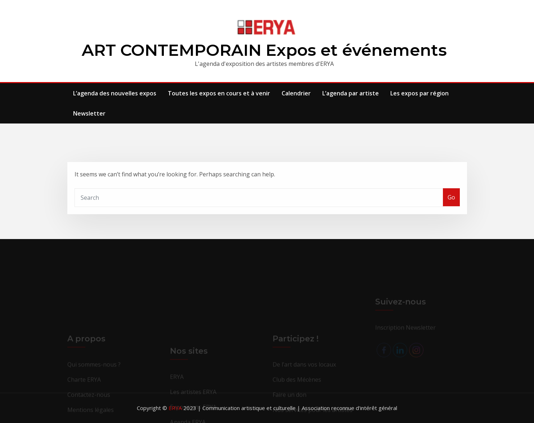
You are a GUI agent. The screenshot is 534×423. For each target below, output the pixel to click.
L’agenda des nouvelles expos (114, 93)
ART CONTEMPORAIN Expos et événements (264, 50)
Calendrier (296, 93)
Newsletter (89, 113)
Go (451, 203)
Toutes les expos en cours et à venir (219, 93)
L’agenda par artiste (350, 93)
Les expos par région (419, 93)
